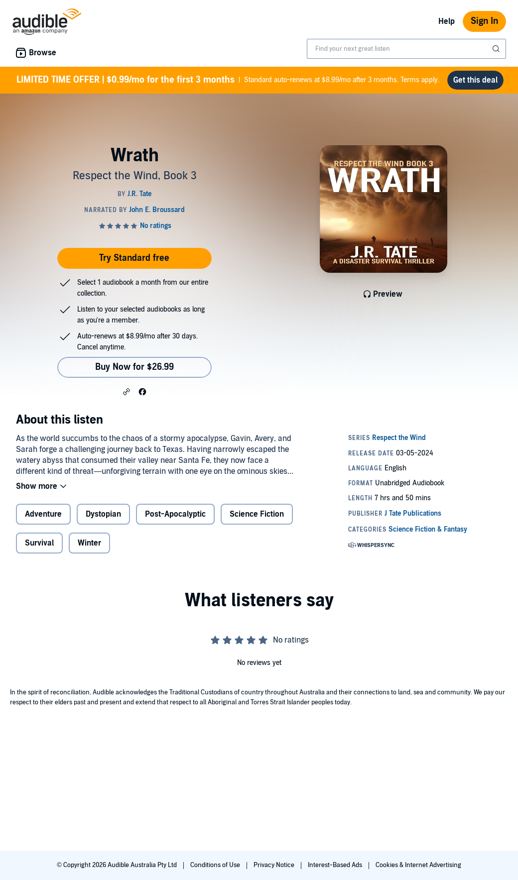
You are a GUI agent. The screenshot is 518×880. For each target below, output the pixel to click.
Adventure (43, 514)
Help (446, 21)
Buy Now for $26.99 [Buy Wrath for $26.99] (134, 367)
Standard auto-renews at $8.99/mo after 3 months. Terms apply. (227, 80)
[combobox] (406, 49)
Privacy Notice (275, 865)
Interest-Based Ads (336, 865)
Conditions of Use (216, 865)
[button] (126, 391)
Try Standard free (134, 258)
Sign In (484, 21)
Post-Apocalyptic (175, 514)
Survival (39, 543)
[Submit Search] (497, 49)
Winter (89, 543)
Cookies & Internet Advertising (418, 865)
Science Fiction (257, 514)
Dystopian (103, 514)
